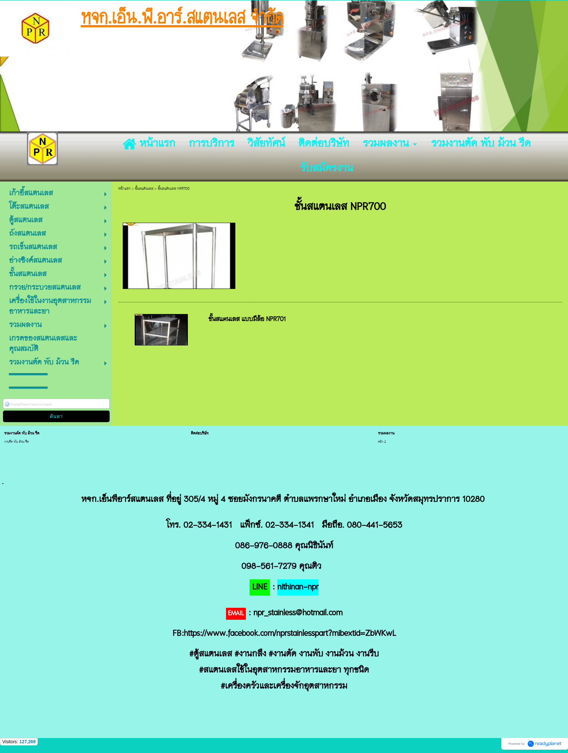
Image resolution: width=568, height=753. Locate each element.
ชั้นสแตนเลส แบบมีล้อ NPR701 (247, 320)
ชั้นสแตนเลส (144, 188)
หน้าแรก (124, 188)
